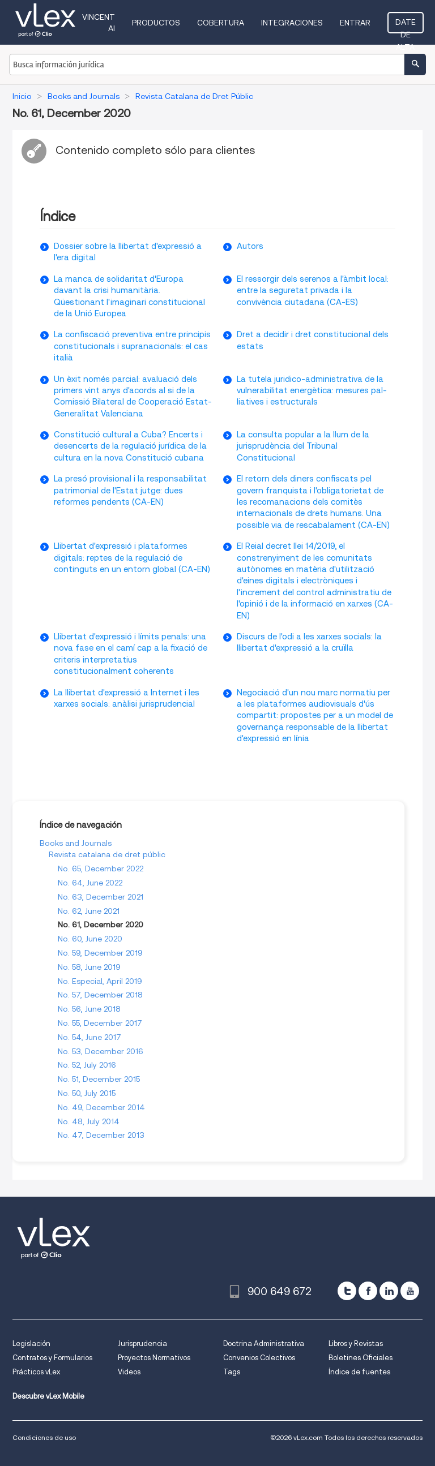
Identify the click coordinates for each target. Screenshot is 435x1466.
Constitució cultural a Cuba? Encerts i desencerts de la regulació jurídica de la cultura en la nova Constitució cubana (130, 446)
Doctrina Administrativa (263, 1343)
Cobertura (220, 22)
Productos (156, 22)
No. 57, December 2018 (100, 994)
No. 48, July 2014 (89, 1121)
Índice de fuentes (359, 1372)
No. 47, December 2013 (101, 1135)
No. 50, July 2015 (87, 1093)
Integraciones (292, 22)
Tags (231, 1372)
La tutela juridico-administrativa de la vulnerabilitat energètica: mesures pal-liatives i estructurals (312, 391)
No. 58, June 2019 (89, 966)
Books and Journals (76, 843)
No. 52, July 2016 (87, 1064)
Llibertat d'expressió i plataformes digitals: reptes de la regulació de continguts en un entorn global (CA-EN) (132, 557)
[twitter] (347, 1291)
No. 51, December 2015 (99, 1079)
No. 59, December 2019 (100, 952)
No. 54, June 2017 (89, 1037)
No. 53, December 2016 (100, 1051)
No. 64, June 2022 (90, 882)
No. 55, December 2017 (100, 1023)
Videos (129, 1372)
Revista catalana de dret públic (107, 854)
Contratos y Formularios (52, 1357)
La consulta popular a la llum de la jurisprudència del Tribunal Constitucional (303, 446)
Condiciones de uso (44, 1437)
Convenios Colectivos (259, 1357)
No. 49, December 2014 (101, 1107)
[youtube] (409, 1291)
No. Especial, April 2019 (100, 981)
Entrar (355, 22)
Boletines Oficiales (361, 1357)
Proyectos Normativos (154, 1357)
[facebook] (368, 1291)
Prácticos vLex (36, 1372)
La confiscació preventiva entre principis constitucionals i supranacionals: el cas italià (132, 346)
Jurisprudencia (142, 1343)
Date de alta (405, 25)
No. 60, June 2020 (90, 938)
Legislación (31, 1343)
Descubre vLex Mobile (48, 1396)
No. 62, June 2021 (89, 910)
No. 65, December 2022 (100, 868)
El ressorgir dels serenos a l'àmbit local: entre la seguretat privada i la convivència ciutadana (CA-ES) (313, 290)
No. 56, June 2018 (89, 1008)
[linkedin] (388, 1291)
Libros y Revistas (356, 1343)
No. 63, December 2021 (100, 896)
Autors (250, 246)
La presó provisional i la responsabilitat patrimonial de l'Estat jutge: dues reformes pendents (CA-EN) (130, 490)
